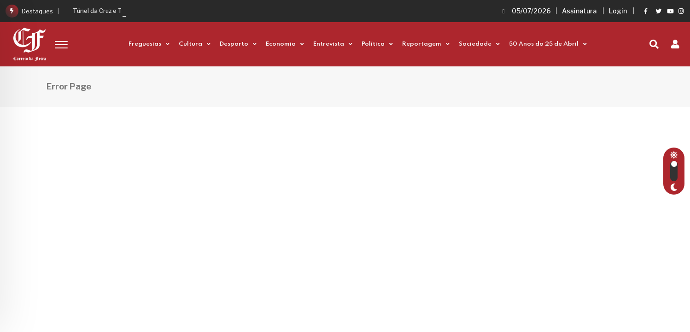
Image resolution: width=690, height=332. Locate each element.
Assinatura (579, 11)
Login (618, 11)
